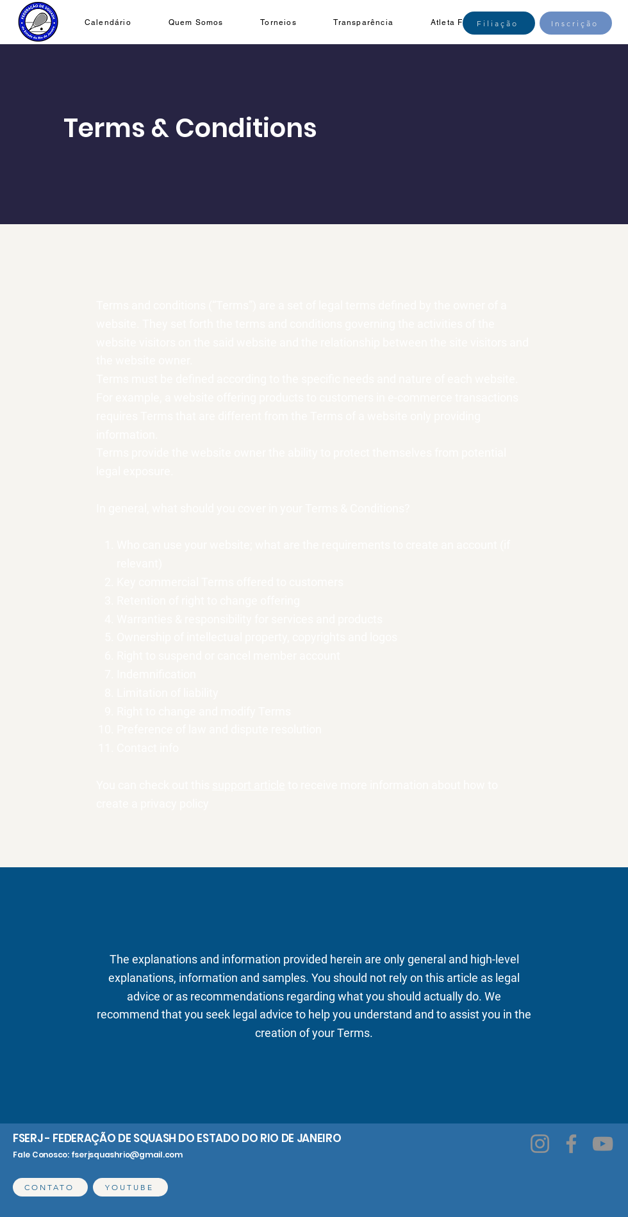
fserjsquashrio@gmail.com (127, 1154)
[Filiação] (499, 23)
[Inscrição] (576, 23)
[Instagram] (539, 1143)
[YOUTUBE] (130, 1187)
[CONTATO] (50, 1187)
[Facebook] (571, 1143)
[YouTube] (602, 1143)
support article (248, 785)
